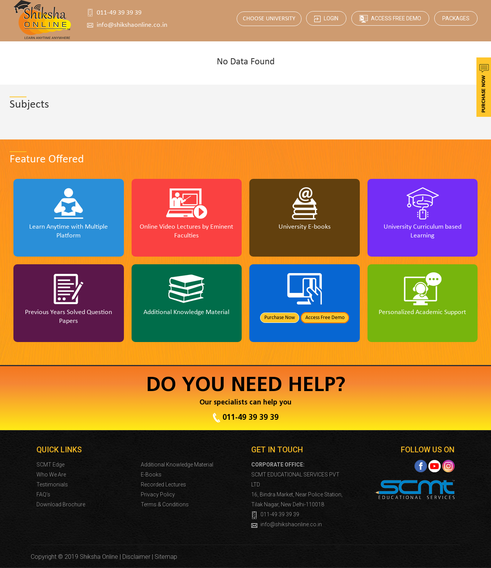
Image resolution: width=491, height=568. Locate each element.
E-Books (151, 474)
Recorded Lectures (163, 484)
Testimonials (52, 484)
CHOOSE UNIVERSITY (269, 19)
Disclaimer (136, 556)
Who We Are (51, 474)
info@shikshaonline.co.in (132, 25)
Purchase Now (279, 318)
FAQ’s (43, 494)
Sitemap (166, 556)
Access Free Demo (390, 19)
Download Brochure (60, 504)
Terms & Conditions (165, 504)
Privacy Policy (158, 494)
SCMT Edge (50, 465)
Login (326, 18)
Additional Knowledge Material (177, 465)
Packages (456, 18)
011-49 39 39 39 (119, 12)
